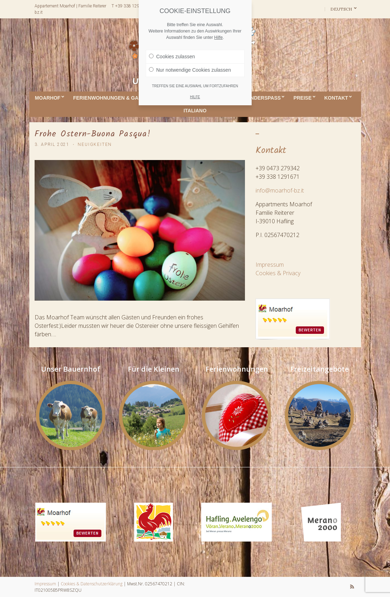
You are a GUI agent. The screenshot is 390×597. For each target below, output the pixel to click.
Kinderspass (263, 98)
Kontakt (336, 98)
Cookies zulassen (172, 56)
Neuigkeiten (95, 144)
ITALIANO (195, 110)
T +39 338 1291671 (130, 6)
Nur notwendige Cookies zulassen (190, 70)
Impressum (270, 264)
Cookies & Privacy (278, 273)
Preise (302, 98)
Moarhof (47, 98)
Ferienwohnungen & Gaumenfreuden (125, 98)
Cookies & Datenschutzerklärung (91, 584)
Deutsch (341, 9)
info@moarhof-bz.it (280, 190)
